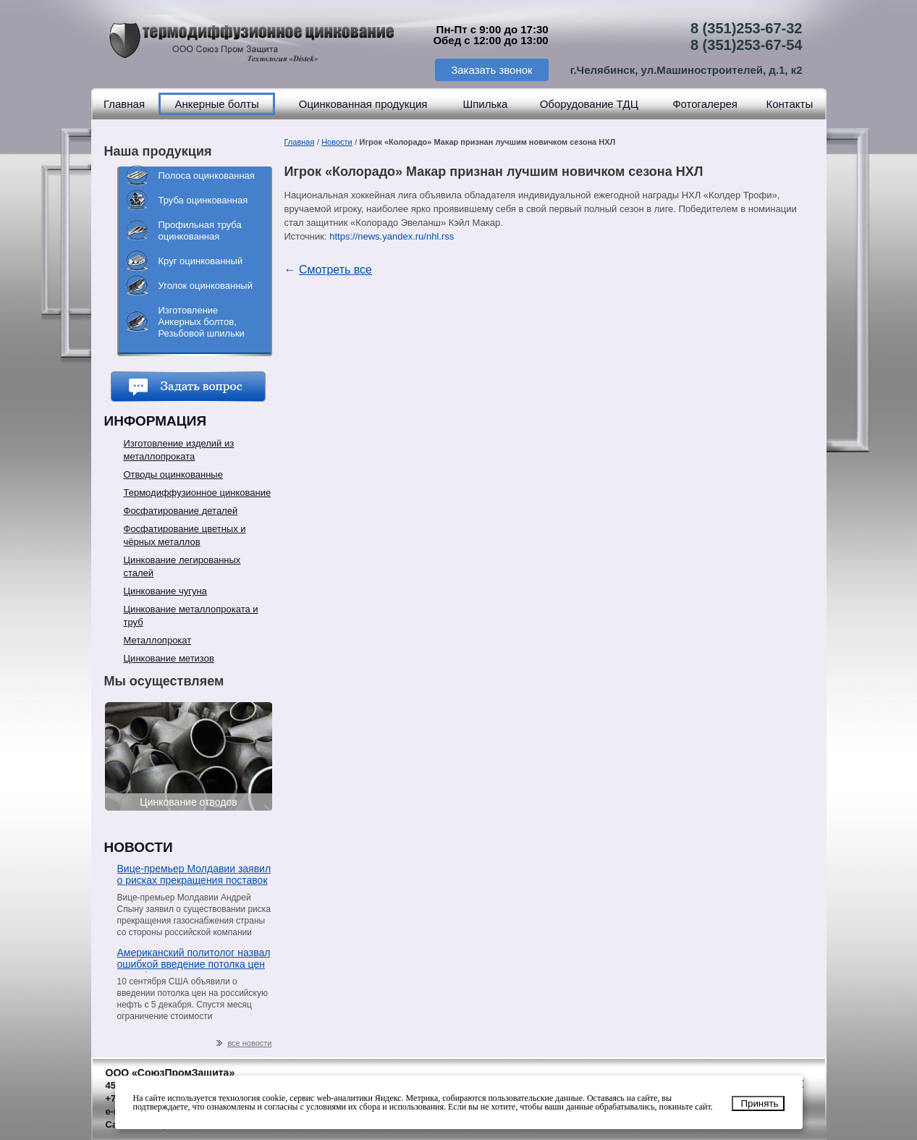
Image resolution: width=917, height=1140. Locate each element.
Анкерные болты (216, 104)
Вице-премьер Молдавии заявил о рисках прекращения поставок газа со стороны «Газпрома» (194, 875)
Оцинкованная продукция (363, 104)
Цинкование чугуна (165, 591)
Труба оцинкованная (203, 200)
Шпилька (484, 104)
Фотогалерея (705, 104)
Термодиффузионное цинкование (197, 492)
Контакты (789, 104)
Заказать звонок (491, 70)
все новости (243, 1043)
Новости (336, 142)
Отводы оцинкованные (173, 474)
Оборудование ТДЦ (589, 104)
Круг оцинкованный (201, 261)
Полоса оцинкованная (207, 175)
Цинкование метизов (169, 658)
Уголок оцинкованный (206, 285)
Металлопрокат (158, 640)
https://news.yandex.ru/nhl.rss (391, 236)
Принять (759, 1103)
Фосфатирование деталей (181, 510)
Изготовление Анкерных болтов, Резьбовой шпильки (202, 322)
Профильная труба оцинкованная (200, 230)
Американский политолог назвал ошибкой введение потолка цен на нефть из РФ (194, 959)
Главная (124, 104)
